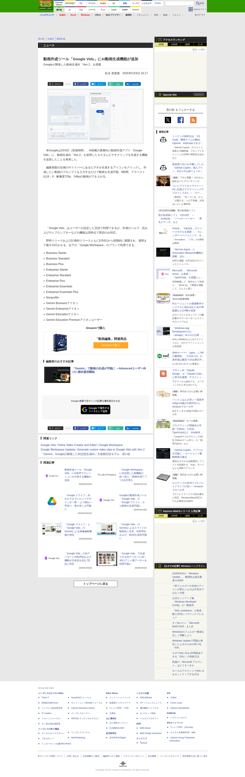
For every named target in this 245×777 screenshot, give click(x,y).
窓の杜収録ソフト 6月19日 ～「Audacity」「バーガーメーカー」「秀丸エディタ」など (180, 218)
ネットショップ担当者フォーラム (86, 703)
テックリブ (141, 738)
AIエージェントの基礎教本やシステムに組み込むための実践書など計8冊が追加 (188, 307)
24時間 (174, 44)
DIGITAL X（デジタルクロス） (85, 718)
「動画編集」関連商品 (111, 339)
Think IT (45, 697)
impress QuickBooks (179, 708)
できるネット (48, 738)
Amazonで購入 (111, 345)
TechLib (143, 743)
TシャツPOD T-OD (119, 708)
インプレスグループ (169, 756)
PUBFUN (171, 713)
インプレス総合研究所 (52, 708)
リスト (68, 84)
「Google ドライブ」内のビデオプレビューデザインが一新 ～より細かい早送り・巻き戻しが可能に (78, 502)
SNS (156, 15)
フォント (176, 15)
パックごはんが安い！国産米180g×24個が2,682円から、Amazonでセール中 (188, 403)
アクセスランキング (174, 39)
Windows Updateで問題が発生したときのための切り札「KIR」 (187, 644)
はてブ (100, 84)
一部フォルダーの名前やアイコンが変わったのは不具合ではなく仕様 (188, 589)
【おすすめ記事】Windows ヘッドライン (184, 566)
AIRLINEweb (146, 697)
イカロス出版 (142, 693)
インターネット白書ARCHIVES (56, 744)
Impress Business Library (83, 708)
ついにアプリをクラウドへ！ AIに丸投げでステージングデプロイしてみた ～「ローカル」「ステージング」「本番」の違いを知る (188, 192)
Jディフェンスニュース (151, 703)
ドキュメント (143, 15)
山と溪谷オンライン (118, 723)
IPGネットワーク (175, 723)
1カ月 (200, 44)
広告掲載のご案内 (91, 756)
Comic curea (176, 703)
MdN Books (145, 728)
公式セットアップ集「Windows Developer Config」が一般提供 (184, 602)
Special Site (170, 94)
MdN (138, 723)
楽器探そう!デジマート (120, 703)
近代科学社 (111, 733)
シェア (83, 84)
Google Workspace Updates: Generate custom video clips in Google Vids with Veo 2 (93, 449)
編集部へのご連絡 (111, 756)
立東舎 (112, 713)
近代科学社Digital (117, 737)
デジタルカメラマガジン (53, 733)
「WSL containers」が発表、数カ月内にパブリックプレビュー (188, 614)
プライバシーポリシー (133, 756)
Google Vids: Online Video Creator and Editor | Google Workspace (82, 445)
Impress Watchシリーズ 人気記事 (181, 511)
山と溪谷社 (111, 718)
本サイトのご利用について (50, 756)
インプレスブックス (80, 732)
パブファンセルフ (178, 717)
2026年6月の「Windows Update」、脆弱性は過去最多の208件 (187, 577)
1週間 (187, 44)
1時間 (161, 44)
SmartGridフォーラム (81, 697)
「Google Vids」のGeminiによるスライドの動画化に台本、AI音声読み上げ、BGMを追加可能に (133, 531)
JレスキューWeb (148, 713)
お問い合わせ (72, 756)
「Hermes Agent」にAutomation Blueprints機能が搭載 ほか (187, 253)
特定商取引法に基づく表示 (194, 756)
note (118, 84)
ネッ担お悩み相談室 (51, 723)
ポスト (58, 84)
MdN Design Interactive (151, 733)
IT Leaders (47, 713)
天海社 (173, 697)
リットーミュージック (119, 697)
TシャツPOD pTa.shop (181, 727)
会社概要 (152, 756)
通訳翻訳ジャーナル (149, 708)
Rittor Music (112, 693)
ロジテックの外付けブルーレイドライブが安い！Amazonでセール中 (188, 486)
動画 (165, 15)
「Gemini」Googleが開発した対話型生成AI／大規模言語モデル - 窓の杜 (86, 454)
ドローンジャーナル (51, 718)
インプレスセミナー (80, 713)
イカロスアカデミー (149, 718)
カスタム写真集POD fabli (182, 732)
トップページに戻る (95, 583)
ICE (168, 693)
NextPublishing (78, 737)
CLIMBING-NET (116, 728)
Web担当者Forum (50, 703)
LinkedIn (135, 84)
